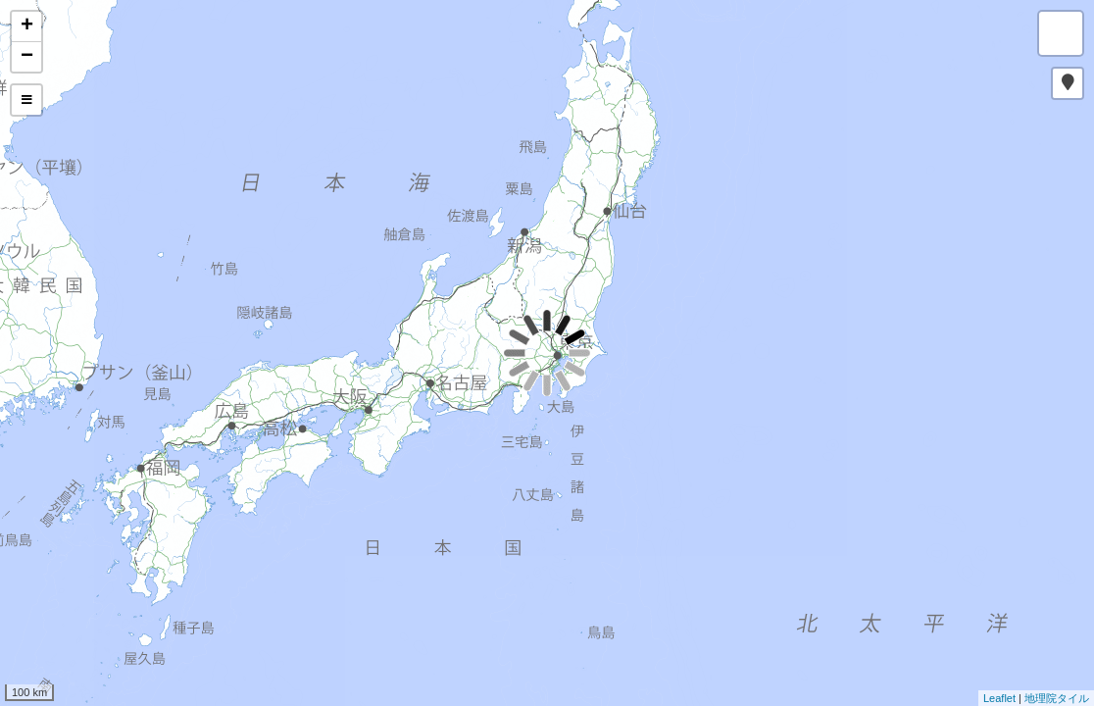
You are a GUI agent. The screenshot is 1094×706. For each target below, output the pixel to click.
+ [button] (27, 26)
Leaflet (999, 698)
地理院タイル (1056, 698)
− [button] (27, 57)
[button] (1067, 83)
